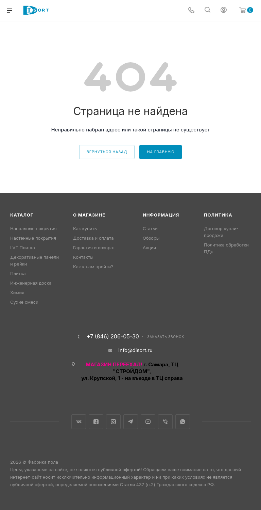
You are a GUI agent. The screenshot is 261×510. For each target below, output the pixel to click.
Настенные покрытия (33, 238)
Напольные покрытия (33, 228)
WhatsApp (182, 421)
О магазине (89, 215)
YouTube (148, 421)
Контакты (83, 257)
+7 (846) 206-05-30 (113, 336)
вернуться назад (107, 151)
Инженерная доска (31, 283)
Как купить (85, 228)
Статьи (150, 228)
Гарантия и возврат (94, 247)
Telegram (130, 421)
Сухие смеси (24, 302)
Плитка (17, 273)
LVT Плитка (22, 247)
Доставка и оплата (93, 238)
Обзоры (151, 238)
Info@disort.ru (135, 350)
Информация (161, 215)
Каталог (21, 215)
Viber (165, 421)
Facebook (96, 421)
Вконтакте (78, 421)
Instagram (113, 421)
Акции (149, 247)
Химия (17, 292)
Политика (218, 215)
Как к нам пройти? (93, 266)
